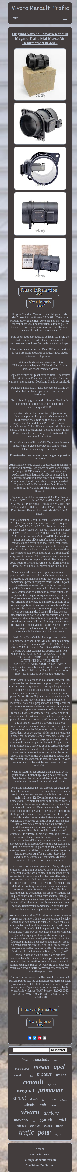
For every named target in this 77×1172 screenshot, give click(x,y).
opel (59, 1066)
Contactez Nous (40, 1154)
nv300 (61, 1075)
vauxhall (40, 1059)
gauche (47, 1119)
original (25, 1090)
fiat (31, 1075)
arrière (51, 1113)
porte (53, 1099)
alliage (63, 1100)
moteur (44, 1074)
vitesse (21, 1125)
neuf (34, 1121)
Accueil (39, 1148)
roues (53, 1105)
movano (21, 1120)
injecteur (52, 1084)
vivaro (30, 1112)
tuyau (58, 1134)
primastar (50, 1090)
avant (19, 1097)
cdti (62, 1119)
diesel (60, 1125)
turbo (44, 1100)
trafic (26, 1132)
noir (43, 1104)
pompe (35, 1125)
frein (25, 1060)
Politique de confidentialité (39, 1160)
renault (33, 1082)
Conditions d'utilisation (39, 1165)
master (19, 1075)
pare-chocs (22, 1068)
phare (48, 1125)
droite (34, 1099)
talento (30, 1104)
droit (55, 1060)
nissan (41, 1067)
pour (44, 1132)
